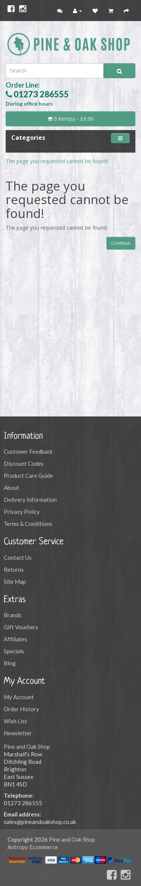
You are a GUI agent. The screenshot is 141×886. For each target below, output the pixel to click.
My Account (19, 697)
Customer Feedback (28, 451)
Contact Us (18, 557)
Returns (14, 569)
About (11, 487)
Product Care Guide (28, 475)
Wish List (15, 721)
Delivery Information (30, 499)
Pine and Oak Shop (27, 746)
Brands (12, 615)
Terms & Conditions (28, 523)
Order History (21, 709)
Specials (14, 651)
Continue (120, 243)
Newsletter (18, 733)
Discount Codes (24, 463)
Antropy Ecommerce (33, 847)
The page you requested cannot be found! (57, 161)
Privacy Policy (22, 511)
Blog (10, 663)
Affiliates (15, 639)
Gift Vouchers (21, 627)
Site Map (15, 581)
